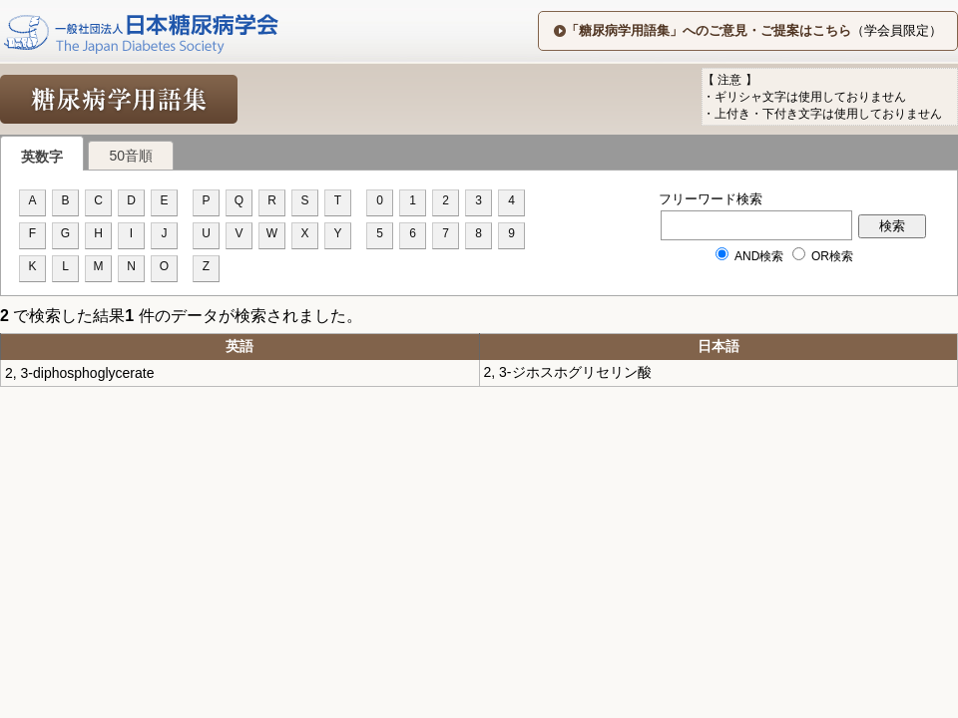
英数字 (42, 157)
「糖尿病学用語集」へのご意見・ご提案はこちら (708, 30)
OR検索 (822, 256)
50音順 (131, 156)
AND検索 (751, 256)
